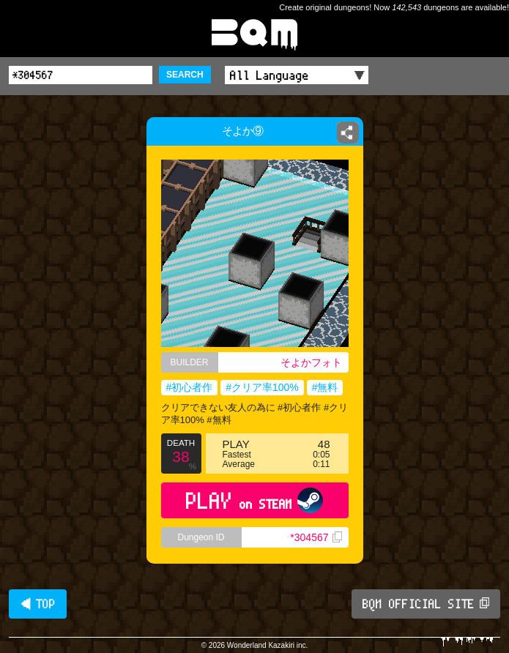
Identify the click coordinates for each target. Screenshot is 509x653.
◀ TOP (38, 604)
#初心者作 (189, 387)
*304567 (315, 537)
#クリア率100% (262, 387)
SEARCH (185, 75)
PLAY (254, 500)
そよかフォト (311, 362)
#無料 (325, 387)
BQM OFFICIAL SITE (426, 604)
